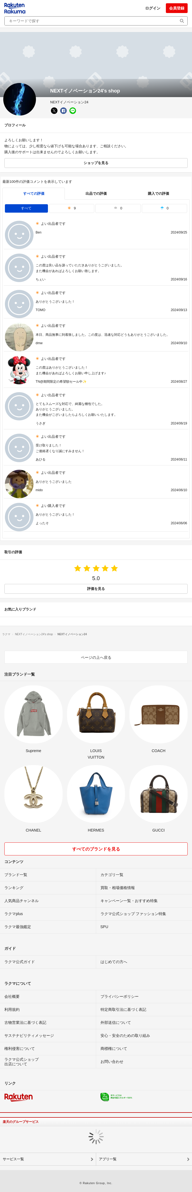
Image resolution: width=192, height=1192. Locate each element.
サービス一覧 (13, 1159)
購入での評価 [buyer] (158, 193)
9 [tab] (72, 208)
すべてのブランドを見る (96, 849)
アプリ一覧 (108, 1159)
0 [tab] (118, 208)
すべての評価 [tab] (33, 193)
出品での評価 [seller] (96, 193)
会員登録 (176, 8)
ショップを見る (96, 163)
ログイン (152, 8)
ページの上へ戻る (96, 657)
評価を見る (96, 589)
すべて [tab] (26, 208)
